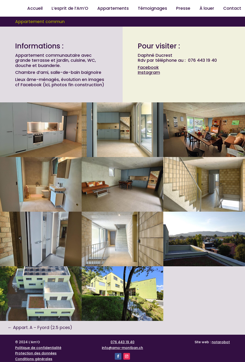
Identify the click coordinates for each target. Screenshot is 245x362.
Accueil (35, 9)
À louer (207, 9)
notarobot (221, 342)
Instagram (149, 72)
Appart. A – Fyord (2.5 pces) (40, 327)
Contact (232, 9)
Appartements (113, 9)
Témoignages (152, 9)
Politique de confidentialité (38, 347)
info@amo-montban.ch (122, 347)
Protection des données (36, 353)
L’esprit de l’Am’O (70, 9)
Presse (183, 9)
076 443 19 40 (122, 342)
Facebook (148, 67)
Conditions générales (33, 359)
